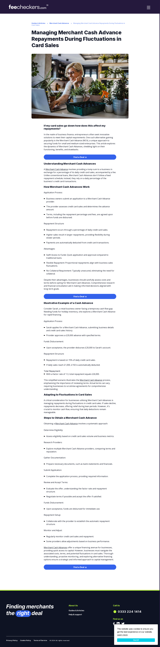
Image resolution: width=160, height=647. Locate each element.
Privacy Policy (12, 640)
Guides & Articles (38, 23)
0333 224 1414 (130, 611)
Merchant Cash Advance (59, 23)
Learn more (122, 635)
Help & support (75, 614)
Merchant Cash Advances (55, 547)
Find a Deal (80, 157)
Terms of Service (40, 640)
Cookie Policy (25, 640)
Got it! (136, 640)
